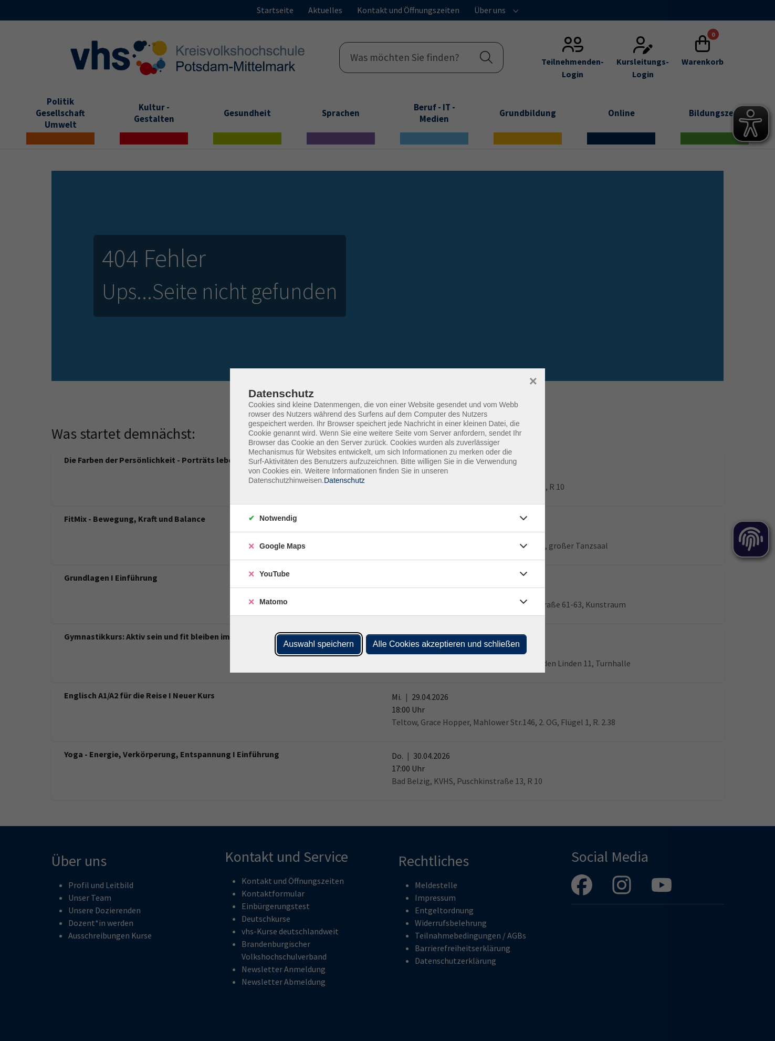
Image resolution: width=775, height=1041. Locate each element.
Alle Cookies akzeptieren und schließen (446, 644)
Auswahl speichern (319, 644)
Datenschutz (344, 480)
